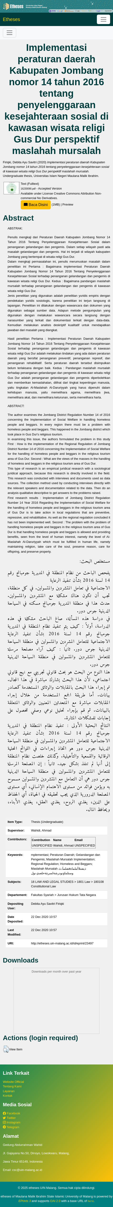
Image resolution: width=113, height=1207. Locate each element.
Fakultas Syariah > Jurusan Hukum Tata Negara (63, 895)
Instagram (11, 1122)
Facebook (11, 1113)
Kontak (7, 1095)
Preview (67, 204)
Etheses (11, 19)
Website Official (13, 1082)
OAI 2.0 (55, 1201)
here (91, 1201)
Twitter (9, 1118)
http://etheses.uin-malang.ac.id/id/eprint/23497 (62, 943)
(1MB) (41, 204)
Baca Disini (36, 205)
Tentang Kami (12, 1086)
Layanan (9, 1091)
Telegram (11, 1127)
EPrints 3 (25, 1201)
